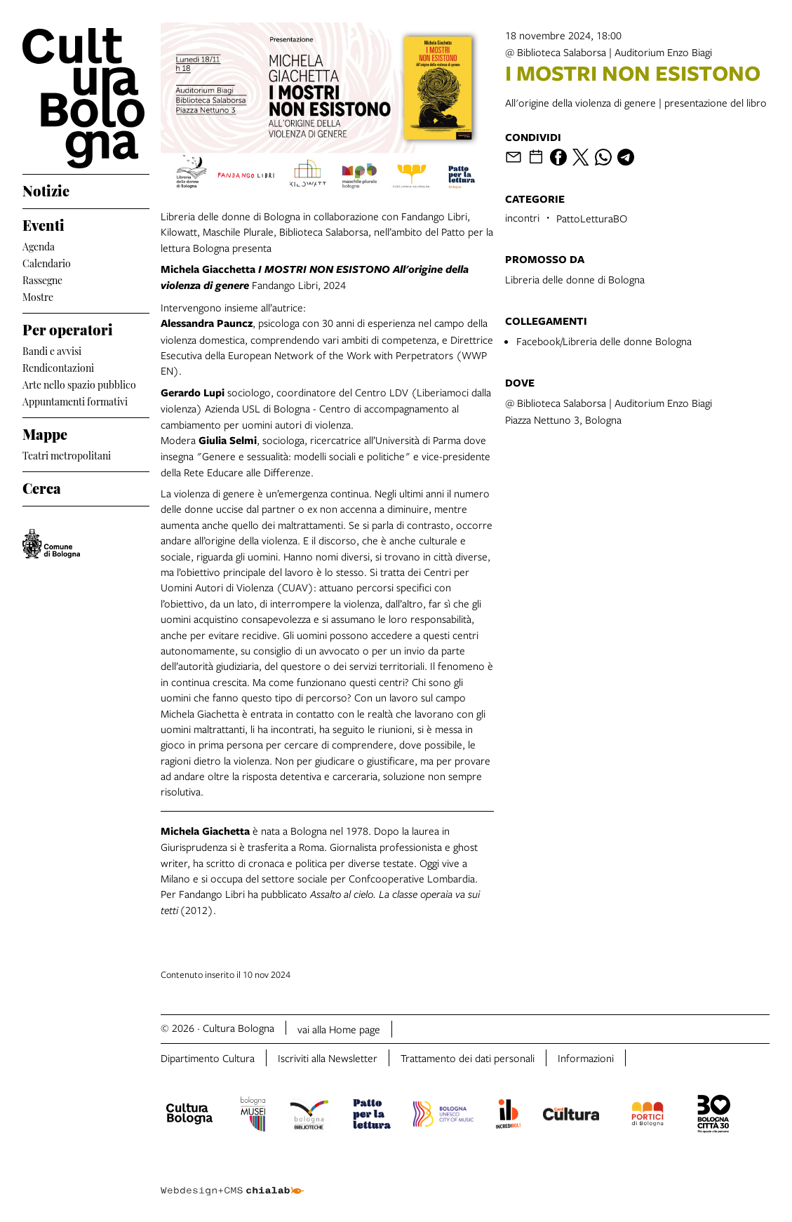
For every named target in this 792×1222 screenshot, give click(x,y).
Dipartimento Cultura (208, 1058)
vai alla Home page (338, 1029)
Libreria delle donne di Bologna (575, 279)
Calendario (46, 262)
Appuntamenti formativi (75, 400)
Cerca (41, 486)
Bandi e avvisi (51, 350)
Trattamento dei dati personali (468, 1058)
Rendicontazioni (58, 366)
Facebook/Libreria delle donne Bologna (604, 341)
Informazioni (586, 1058)
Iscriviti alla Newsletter (327, 1058)
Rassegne (42, 279)
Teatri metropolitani (66, 454)
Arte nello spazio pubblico (79, 383)
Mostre (37, 296)
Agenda (38, 245)
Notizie (45, 188)
